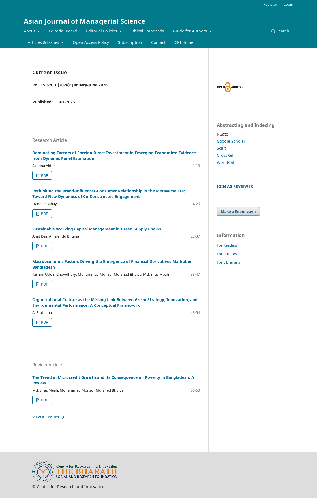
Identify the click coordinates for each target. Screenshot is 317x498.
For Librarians (228, 262)
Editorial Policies (102, 31)
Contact (158, 42)
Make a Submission (238, 211)
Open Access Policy (91, 42)
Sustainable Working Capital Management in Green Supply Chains (96, 229)
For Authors (227, 253)
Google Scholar (231, 141)
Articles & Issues (44, 42)
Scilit (221, 148)
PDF (44, 175)
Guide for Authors (190, 31)
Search (280, 31)
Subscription (130, 42)
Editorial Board (63, 31)
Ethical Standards (147, 31)
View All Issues (45, 416)
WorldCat (225, 162)
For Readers (227, 245)
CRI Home (184, 42)
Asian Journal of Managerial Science (84, 21)
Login (288, 4)
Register (270, 4)
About (30, 31)
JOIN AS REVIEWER (235, 186)
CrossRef (225, 155)
